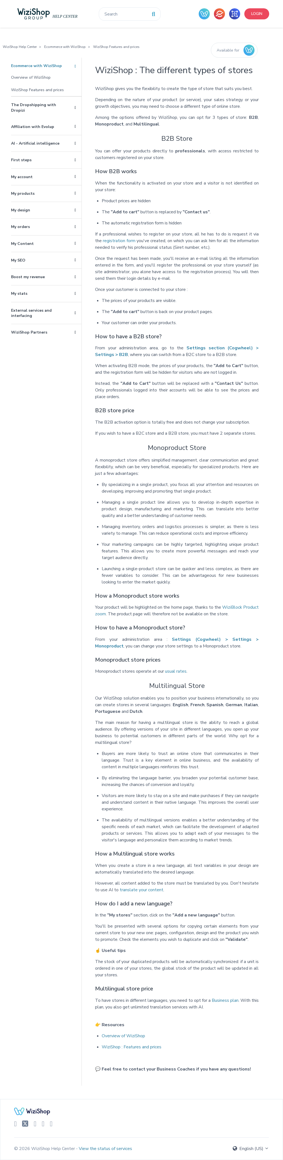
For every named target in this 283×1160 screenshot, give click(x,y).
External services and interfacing (31, 313)
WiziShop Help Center (20, 47)
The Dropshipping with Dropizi (33, 107)
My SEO (18, 260)
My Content (22, 243)
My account (22, 177)
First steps (21, 160)
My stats (19, 293)
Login (256, 13)
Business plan (225, 1000)
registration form (119, 241)
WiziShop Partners (29, 332)
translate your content (141, 890)
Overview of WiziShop (31, 77)
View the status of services (105, 1149)
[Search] (130, 14)
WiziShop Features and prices (116, 47)
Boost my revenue (28, 277)
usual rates (176, 671)
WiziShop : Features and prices (131, 1047)
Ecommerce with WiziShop (65, 47)
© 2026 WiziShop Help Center (45, 1149)
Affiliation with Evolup (32, 126)
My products (23, 193)
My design (20, 210)
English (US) (251, 1149)
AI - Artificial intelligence (35, 143)
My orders (20, 226)
